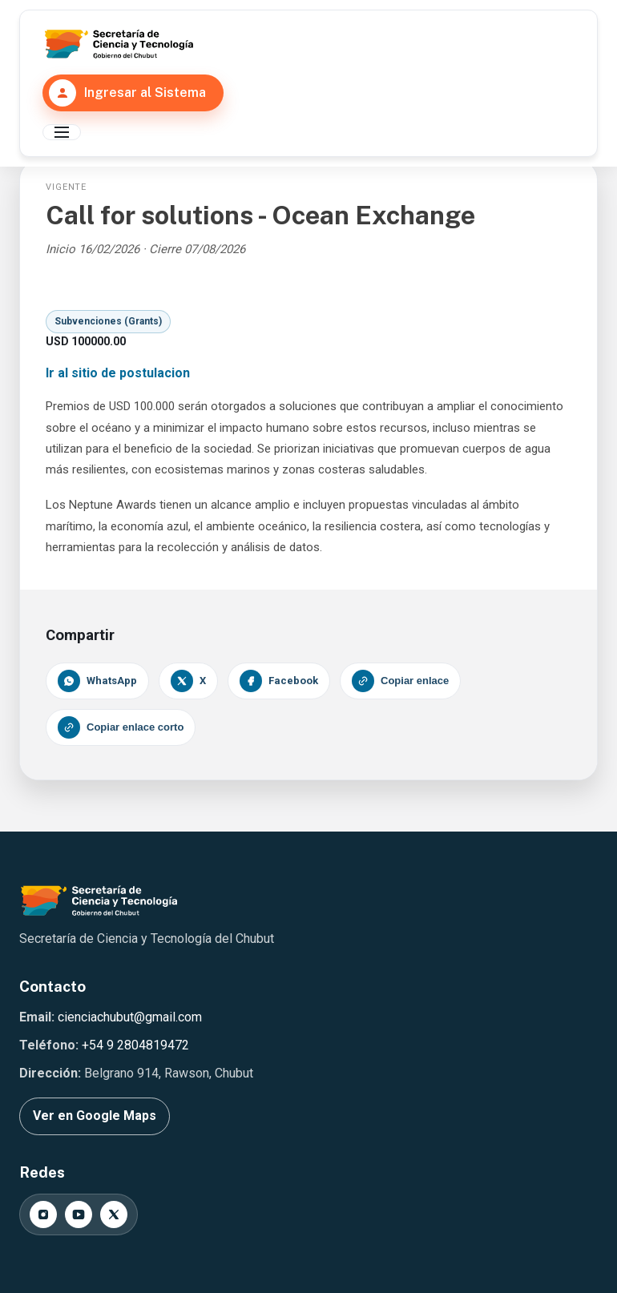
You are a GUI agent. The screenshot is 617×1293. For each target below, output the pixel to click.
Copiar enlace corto (120, 727)
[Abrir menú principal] (61, 132)
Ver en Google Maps (94, 1115)
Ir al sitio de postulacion (118, 373)
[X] (113, 1214)
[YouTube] (78, 1214)
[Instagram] (43, 1214)
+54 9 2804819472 (135, 1045)
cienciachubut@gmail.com (130, 1017)
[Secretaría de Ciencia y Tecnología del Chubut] (118, 44)
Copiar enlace (400, 681)
